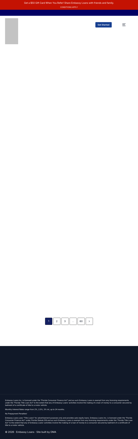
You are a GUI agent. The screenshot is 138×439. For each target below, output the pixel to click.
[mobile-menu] (124, 25)
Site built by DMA (46, 431)
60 (81, 321)
